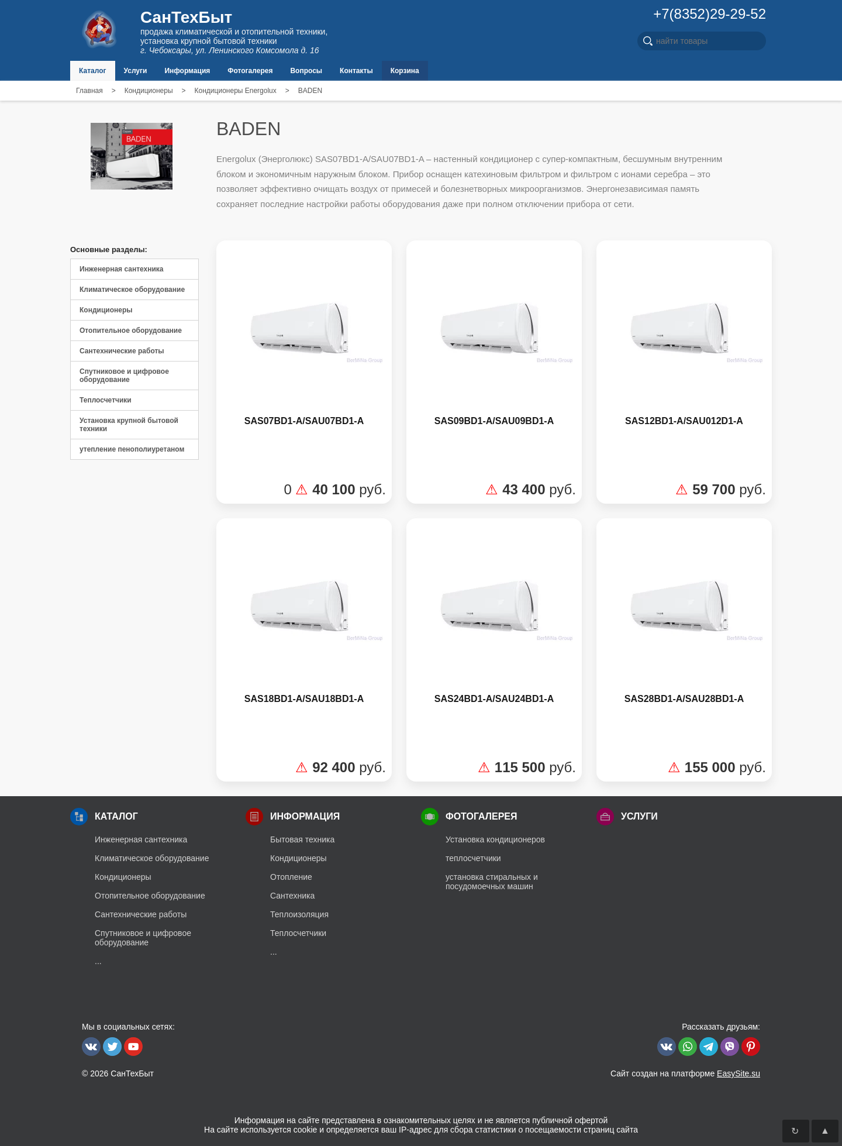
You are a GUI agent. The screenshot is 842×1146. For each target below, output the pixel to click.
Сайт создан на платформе (685, 1073)
